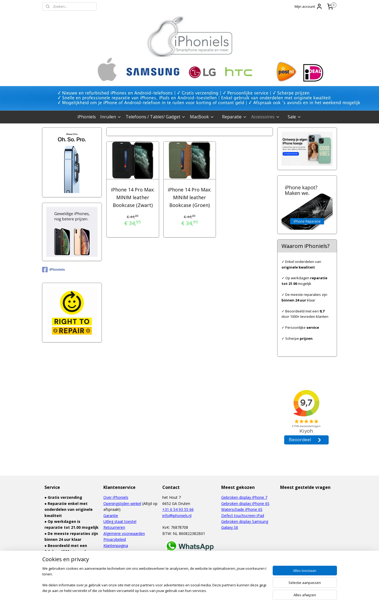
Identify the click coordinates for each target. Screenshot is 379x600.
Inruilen (110, 117)
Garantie (110, 515)
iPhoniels (86, 117)
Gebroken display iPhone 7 (244, 497)
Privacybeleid (114, 539)
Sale (294, 117)
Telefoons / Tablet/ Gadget (156, 117)
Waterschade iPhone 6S (241, 509)
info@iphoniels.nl (177, 515)
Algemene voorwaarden (124, 533)
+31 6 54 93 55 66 (178, 509)
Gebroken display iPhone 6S (245, 503)
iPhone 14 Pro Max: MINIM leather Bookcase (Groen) (189, 197)
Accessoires (265, 117)
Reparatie (234, 117)
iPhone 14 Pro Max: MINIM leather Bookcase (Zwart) (132, 197)
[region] (154, 580)
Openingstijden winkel (122, 503)
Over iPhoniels (115, 497)
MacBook (202, 117)
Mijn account (308, 6)
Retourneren (114, 527)
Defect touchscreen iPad (242, 515)
